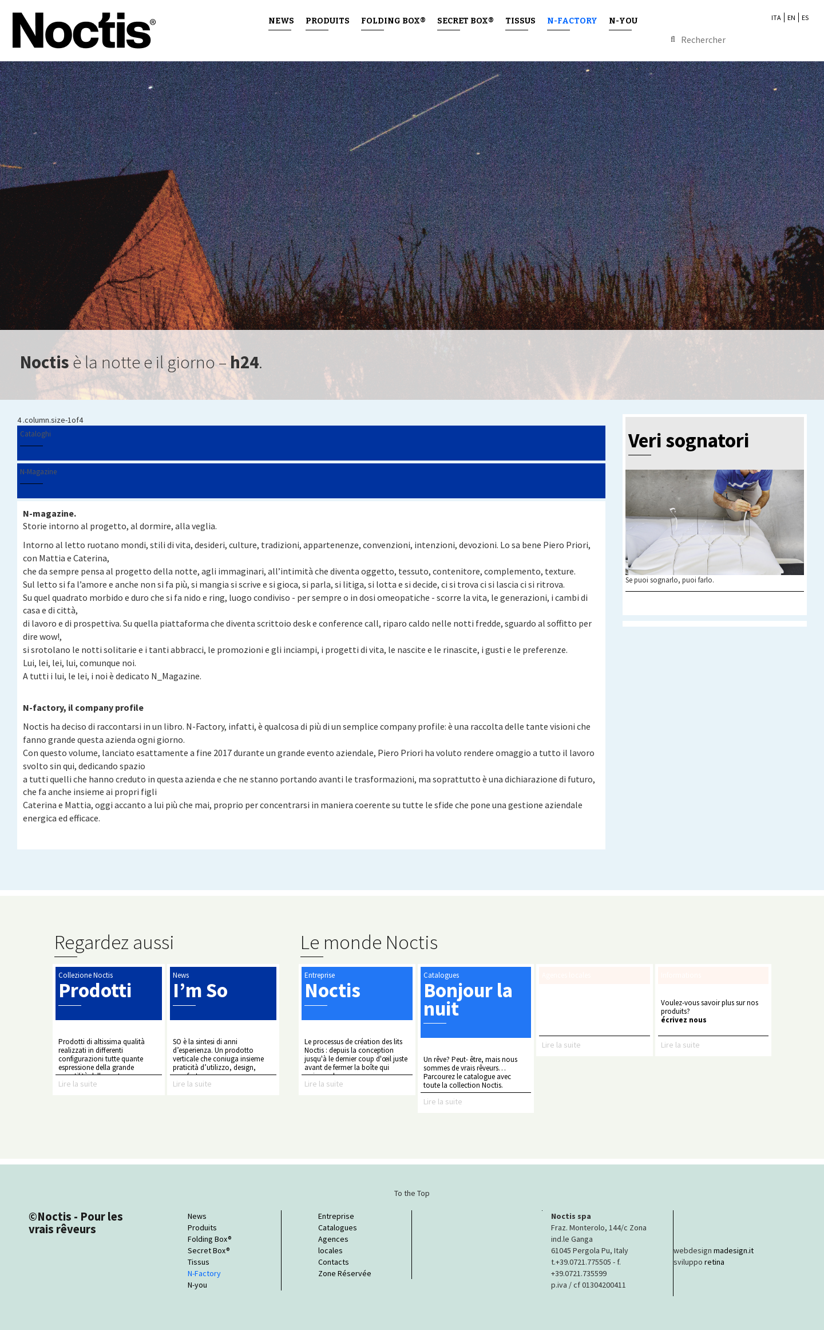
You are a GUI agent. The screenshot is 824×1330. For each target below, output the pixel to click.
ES (805, 17)
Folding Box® (393, 21)
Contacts (333, 1262)
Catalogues (337, 1227)
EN (791, 17)
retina (714, 1262)
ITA (776, 17)
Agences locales (333, 1245)
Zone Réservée (344, 1273)
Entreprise (336, 1216)
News (281, 21)
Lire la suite (77, 1084)
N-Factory (572, 21)
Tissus (520, 21)
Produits (328, 21)
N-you (623, 21)
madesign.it (734, 1250)
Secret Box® (465, 21)
